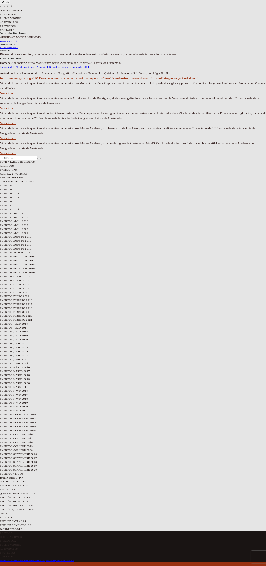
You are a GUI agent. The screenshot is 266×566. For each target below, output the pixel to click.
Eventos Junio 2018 (14, 351)
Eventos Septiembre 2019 (18, 466)
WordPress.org (11, 529)
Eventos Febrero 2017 (16, 304)
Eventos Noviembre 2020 (18, 430)
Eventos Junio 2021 (14, 363)
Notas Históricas (13, 482)
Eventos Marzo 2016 (15, 367)
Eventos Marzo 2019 (15, 379)
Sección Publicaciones (17, 505)
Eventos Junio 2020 (14, 359)
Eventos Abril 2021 (14, 233)
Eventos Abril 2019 (14, 225)
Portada (6, 6)
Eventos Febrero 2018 (16, 308)
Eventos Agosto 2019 (15, 249)
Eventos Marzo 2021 (15, 387)
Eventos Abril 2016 (14, 213)
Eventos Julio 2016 (14, 324)
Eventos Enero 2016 (14, 280)
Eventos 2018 (10, 197)
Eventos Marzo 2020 (15, 383)
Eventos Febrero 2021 (16, 320)
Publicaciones (10, 18)
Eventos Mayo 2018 (14, 399)
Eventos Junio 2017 (14, 347)
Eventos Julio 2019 (14, 336)
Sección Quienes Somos (17, 509)
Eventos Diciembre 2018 (17, 265)
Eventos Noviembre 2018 (18, 422)
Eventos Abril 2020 (14, 229)
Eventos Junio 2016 (14, 344)
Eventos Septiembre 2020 (18, 470)
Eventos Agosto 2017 (15, 241)
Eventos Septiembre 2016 (18, 454)
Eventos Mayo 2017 (14, 395)
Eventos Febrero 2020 (16, 316)
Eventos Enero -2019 (15, 276)
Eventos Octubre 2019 (16, 446)
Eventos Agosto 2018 (15, 245)
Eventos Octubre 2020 (16, 450)
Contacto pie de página (17, 182)
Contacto (7, 30)
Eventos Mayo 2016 (14, 391)
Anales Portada (12, 178)
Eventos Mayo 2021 (14, 411)
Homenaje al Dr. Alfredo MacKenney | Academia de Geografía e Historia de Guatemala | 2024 (44, 67)
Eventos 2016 (10, 190)
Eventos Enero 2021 (14, 296)
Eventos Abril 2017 (14, 217)
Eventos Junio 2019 (14, 355)
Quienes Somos (11, 10)
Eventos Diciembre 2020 (17, 272)
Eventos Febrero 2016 (16, 300)
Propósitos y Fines (14, 486)
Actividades (9, 22)
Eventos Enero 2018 (14, 288)
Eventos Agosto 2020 (15, 253)
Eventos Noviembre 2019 (18, 426)
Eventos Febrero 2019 (16, 312)
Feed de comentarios (15, 525)
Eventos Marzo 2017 (15, 371)
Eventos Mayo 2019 (14, 403)
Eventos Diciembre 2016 (17, 257)
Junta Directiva (11, 478)
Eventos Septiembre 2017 (18, 458)
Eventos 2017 (10, 194)
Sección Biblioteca (14, 501)
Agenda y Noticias (13, 174)
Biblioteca (8, 14)
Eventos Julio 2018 (14, 332)
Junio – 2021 (9, 41)
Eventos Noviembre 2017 (18, 419)
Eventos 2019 (10, 201)
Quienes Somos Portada (17, 494)
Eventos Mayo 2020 (14, 407)
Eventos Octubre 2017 (16, 438)
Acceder (6, 517)
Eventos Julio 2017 (14, 328)
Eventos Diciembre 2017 (17, 261)
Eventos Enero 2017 (14, 284)
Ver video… (8, 93)
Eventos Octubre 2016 (16, 434)
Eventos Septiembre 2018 (18, 462)
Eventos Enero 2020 (14, 292)
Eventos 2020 (10, 205)
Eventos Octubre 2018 (16, 442)
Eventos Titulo (11, 474)
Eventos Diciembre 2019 (17, 269)
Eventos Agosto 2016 (15, 237)
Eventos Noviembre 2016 (18, 415)
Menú (5, 2)
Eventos (6, 186)
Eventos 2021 (10, 209)
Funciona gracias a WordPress (60, 560)
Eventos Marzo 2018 (15, 375)
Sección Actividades (15, 498)
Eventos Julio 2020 (14, 340)
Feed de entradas (13, 521)
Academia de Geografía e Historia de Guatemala (22, 560)
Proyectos (8, 26)
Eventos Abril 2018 (14, 221)
